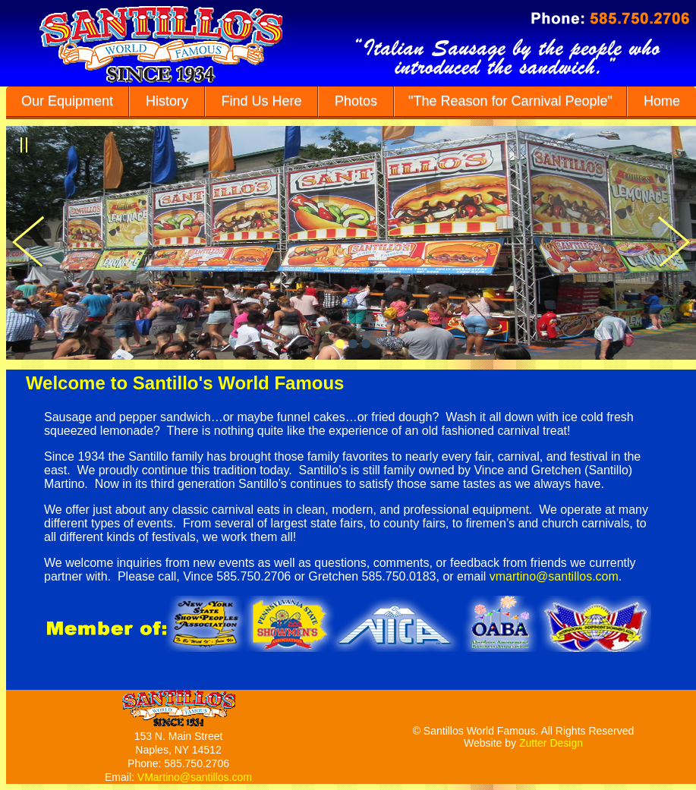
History (167, 101)
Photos (356, 101)
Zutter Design (551, 743)
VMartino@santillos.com (194, 777)
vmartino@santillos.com (554, 576)
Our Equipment (67, 101)
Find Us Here (262, 101)
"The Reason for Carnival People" (510, 101)
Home (662, 101)
